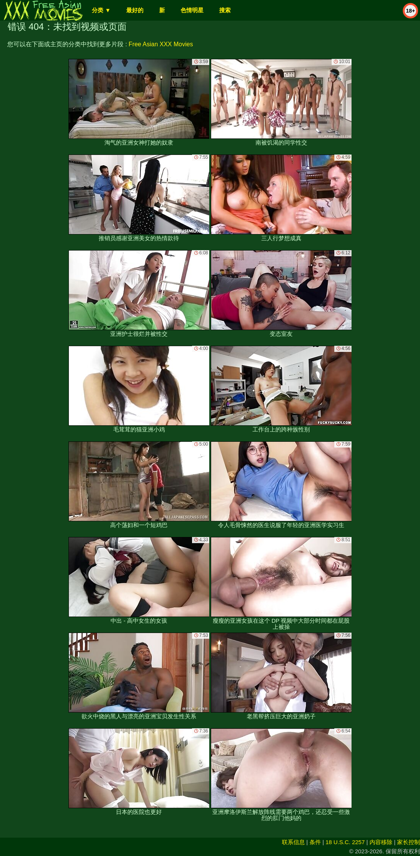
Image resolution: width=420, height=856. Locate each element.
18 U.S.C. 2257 (345, 842)
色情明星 (192, 10)
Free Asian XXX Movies (161, 44)
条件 (315, 842)
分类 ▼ (101, 10)
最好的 (134, 10)
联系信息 (293, 842)
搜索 (225, 10)
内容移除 (381, 842)
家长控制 (408, 842)
